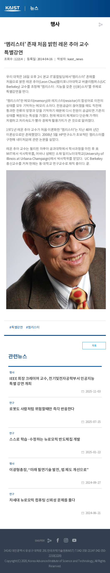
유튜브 (74, 540)
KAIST (13, 9)
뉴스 (34, 8)
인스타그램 (66, 540)
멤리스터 (33, 327)
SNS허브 (40, 540)
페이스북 (58, 540)
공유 (101, 25)
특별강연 (17, 327)
